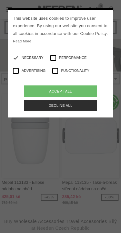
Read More (22, 41)
